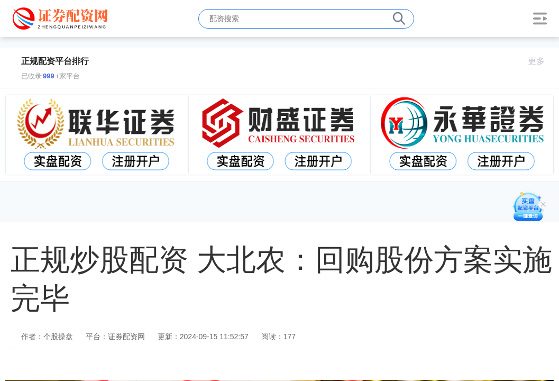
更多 (541, 61)
